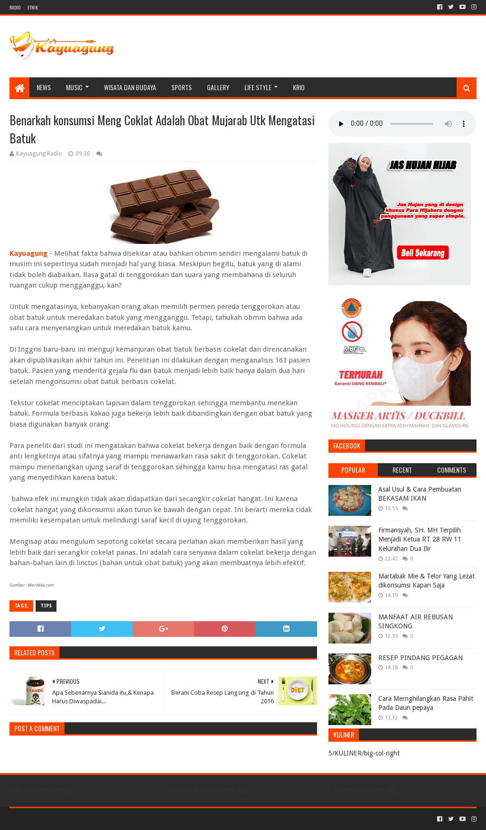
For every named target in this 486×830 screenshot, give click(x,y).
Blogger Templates (117, 818)
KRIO (299, 87)
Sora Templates (62, 818)
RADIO (14, 7)
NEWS (44, 87)
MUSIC (74, 87)
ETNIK (33, 7)
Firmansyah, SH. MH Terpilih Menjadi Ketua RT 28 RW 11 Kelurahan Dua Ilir (419, 539)
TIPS (46, 605)
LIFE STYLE (257, 87)
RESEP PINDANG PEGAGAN (420, 658)
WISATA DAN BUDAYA (130, 87)
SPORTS (181, 87)
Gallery (218, 87)
